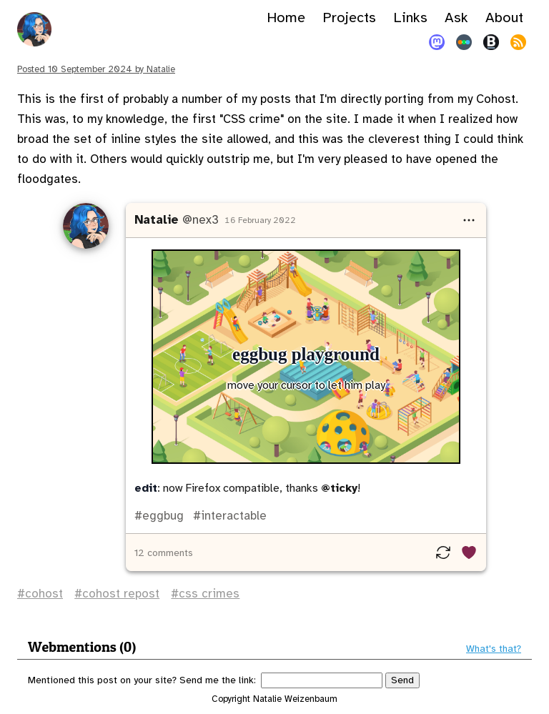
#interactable (228, 515)
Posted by (96, 69)
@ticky (339, 488)
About (504, 17)
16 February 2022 (260, 220)
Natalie (156, 219)
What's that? (493, 649)
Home (286, 17)
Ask (456, 17)
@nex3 (200, 219)
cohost (44, 593)
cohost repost (120, 593)
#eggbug (159, 515)
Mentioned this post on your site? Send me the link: (142, 680)
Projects (349, 17)
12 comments (163, 553)
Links (410, 17)
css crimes (209, 593)
